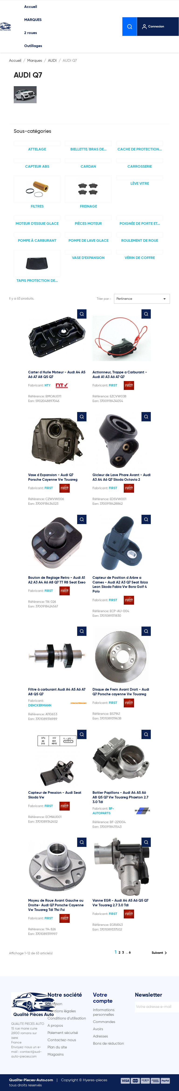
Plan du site (57, 1047)
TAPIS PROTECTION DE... (37, 281)
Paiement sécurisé (63, 1033)
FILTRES (37, 206)
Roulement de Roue (139, 241)
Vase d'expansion (88, 258)
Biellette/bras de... (88, 149)
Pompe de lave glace (88, 241)
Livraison (55, 1004)
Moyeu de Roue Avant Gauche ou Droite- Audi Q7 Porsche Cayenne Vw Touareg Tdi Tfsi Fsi (56, 905)
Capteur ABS (37, 167)
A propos (55, 1026)
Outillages (33, 46)
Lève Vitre (140, 184)
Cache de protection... (139, 149)
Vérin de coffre (140, 258)
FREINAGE (88, 206)
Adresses (100, 1036)
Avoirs (98, 1029)
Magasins (56, 1055)
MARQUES (32, 20)
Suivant (160, 953)
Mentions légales (62, 1011)
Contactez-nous (62, 1040)
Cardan (88, 167)
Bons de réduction (108, 1044)
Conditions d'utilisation (67, 1018)
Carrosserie (139, 167)
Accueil (30, 7)
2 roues (30, 33)
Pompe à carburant (37, 241)
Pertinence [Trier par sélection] (142, 299)
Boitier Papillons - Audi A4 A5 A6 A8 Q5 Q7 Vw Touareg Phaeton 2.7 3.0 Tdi (120, 797)
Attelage (37, 149)
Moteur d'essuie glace (37, 224)
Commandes (104, 1022)
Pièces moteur (88, 224)
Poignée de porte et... (140, 224)
